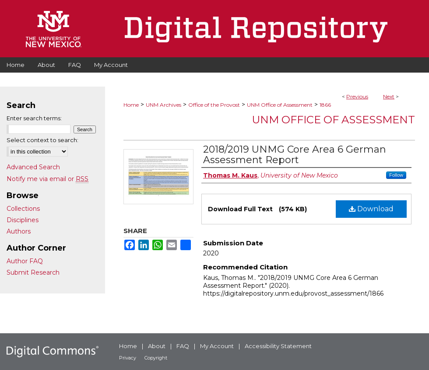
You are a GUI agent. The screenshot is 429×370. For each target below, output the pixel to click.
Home (131, 104)
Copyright (155, 358)
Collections (23, 209)
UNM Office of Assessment (280, 104)
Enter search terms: (34, 118)
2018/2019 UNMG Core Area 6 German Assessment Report (294, 154)
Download (371, 209)
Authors (19, 231)
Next (388, 96)
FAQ (182, 345)
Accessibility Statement (278, 345)
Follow (396, 175)
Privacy (127, 358)
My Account (217, 345)
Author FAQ (25, 261)
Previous (357, 96)
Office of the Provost (214, 104)
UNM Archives (163, 104)
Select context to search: (42, 139)
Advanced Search (33, 167)
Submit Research (33, 272)
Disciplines (23, 220)
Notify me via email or (47, 179)
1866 (325, 104)
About (156, 345)
